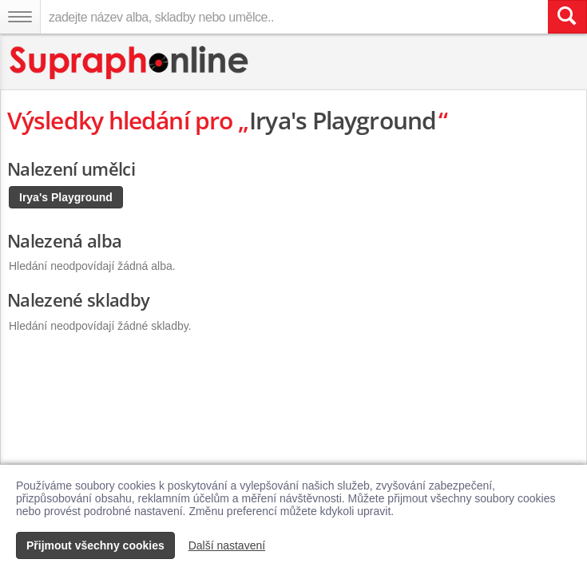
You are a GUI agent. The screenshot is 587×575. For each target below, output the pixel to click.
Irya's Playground (66, 197)
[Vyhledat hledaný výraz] (567, 17)
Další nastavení (227, 545)
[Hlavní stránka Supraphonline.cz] (129, 62)
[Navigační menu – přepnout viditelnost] (20, 17)
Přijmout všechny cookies (95, 545)
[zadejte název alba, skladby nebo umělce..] (294, 17)
